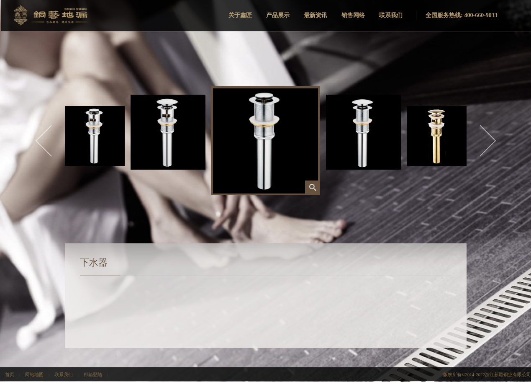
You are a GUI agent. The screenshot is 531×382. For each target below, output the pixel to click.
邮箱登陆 (93, 374)
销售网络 (353, 15)
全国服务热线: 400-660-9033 (462, 15)
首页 (9, 374)
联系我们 (391, 15)
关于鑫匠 (240, 15)
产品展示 (278, 15)
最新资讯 (315, 15)
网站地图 (34, 374)
